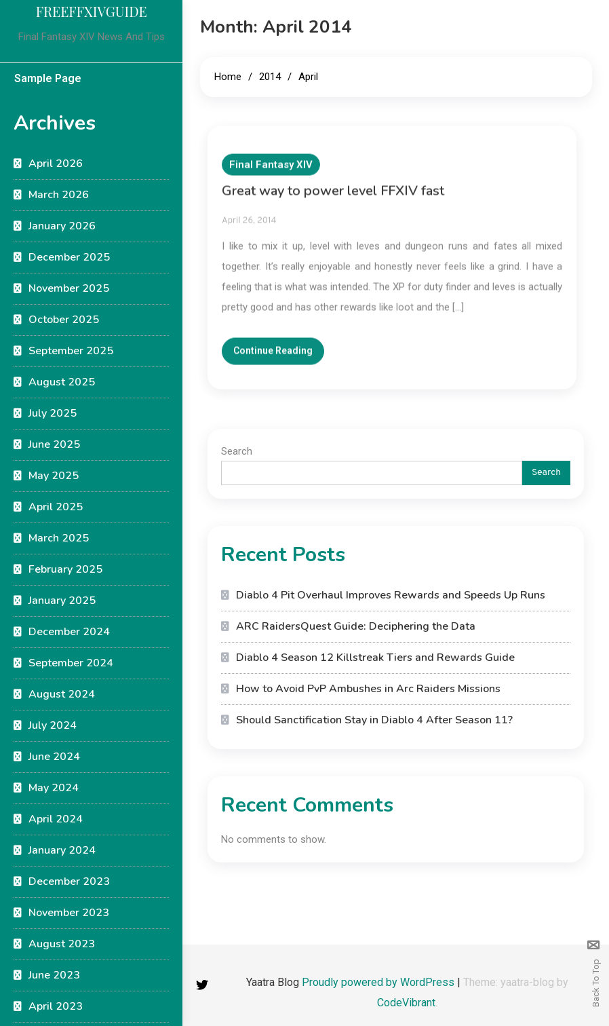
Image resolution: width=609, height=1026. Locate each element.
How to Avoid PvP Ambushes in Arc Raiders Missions (368, 688)
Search (236, 451)
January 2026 (62, 225)
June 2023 (54, 975)
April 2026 (55, 163)
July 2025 (52, 413)
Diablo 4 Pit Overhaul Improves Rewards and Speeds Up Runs (390, 595)
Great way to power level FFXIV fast (333, 199)
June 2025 (54, 444)
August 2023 (61, 943)
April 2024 (55, 819)
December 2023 (69, 881)
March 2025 (58, 538)
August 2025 (61, 382)
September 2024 (70, 663)
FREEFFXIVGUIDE (91, 11)
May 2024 (53, 787)
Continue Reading (273, 359)
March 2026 (58, 194)
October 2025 (63, 319)
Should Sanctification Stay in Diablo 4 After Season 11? (374, 719)
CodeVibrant (406, 1002)
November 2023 (68, 912)
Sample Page (47, 78)
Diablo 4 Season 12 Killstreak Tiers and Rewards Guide (375, 657)
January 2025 (62, 600)
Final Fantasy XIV (271, 173)
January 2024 (62, 850)
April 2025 (55, 506)
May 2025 (53, 475)
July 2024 (52, 725)
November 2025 (68, 288)
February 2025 (65, 569)
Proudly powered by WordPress (379, 982)
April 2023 (55, 1006)
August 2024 (61, 694)
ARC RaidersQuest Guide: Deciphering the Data (355, 626)
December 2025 (69, 257)
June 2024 (54, 756)
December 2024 (69, 631)
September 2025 (70, 350)
